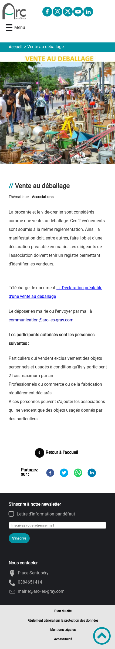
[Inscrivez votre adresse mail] (57, 525)
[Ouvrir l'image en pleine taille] (57, 108)
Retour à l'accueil (62, 452)
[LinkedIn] (91, 472)
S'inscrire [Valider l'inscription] (19, 538)
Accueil (15, 46)
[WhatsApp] (78, 472)
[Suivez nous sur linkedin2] (88, 11)
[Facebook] (50, 473)
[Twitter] (64, 472)
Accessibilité (63, 639)
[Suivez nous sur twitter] (68, 11)
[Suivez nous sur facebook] (47, 11)
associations (42, 197)
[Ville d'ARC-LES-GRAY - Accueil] (19, 11)
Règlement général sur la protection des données (63, 621)
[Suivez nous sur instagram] (57, 11)
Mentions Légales (63, 630)
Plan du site (63, 611)
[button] (9, 27)
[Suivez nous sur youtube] (78, 11)
